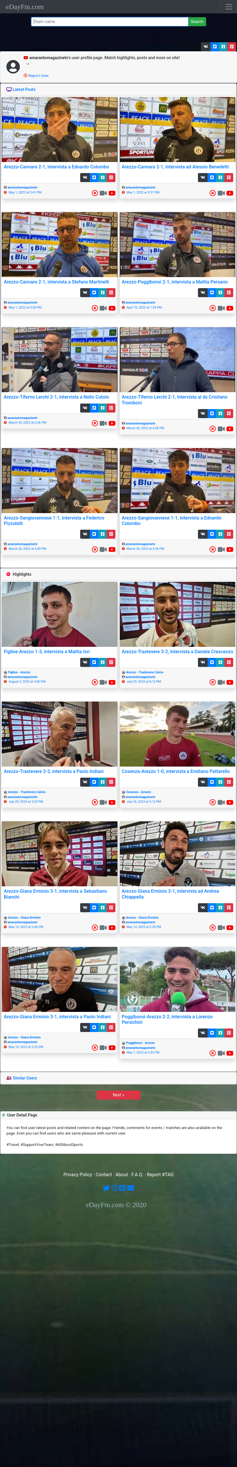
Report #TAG (160, 1174)
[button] (206, 46)
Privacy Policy (77, 1174)
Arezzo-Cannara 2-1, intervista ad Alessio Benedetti (175, 167)
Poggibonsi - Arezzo (140, 1043)
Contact (104, 1174)
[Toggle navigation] (229, 7)
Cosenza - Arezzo (138, 792)
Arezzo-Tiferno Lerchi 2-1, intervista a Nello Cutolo (56, 397)
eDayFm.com (25, 6)
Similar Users (25, 1078)
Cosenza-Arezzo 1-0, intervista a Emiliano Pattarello (176, 771)
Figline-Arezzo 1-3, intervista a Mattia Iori (47, 651)
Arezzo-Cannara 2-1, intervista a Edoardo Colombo (56, 167)
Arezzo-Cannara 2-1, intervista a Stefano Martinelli (56, 282)
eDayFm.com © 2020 (116, 1205)
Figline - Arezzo (19, 672)
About (121, 1174)
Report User (36, 75)
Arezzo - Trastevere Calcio (144, 672)
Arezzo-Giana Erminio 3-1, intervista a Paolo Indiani (57, 1016)
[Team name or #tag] (110, 21)
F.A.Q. (137, 1174)
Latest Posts (24, 89)
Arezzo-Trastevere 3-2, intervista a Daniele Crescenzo (177, 651)
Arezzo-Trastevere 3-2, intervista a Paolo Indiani (54, 771)
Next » (118, 1095)
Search (197, 21)
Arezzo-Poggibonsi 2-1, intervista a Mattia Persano (175, 282)
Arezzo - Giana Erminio (24, 918)
